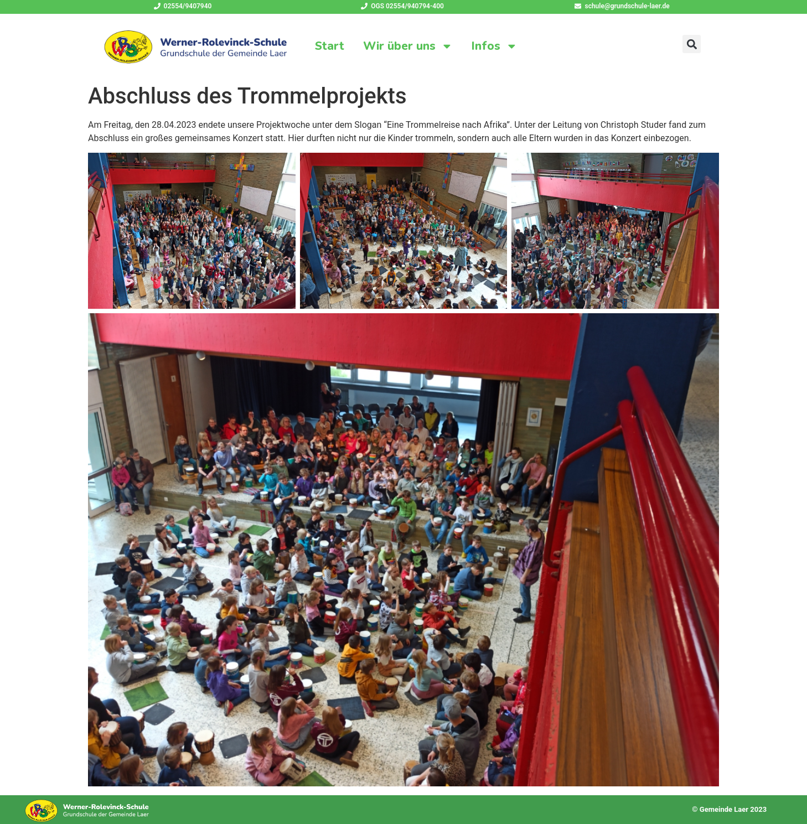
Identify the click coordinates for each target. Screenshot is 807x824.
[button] (691, 44)
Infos (495, 46)
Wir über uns (408, 46)
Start (329, 46)
